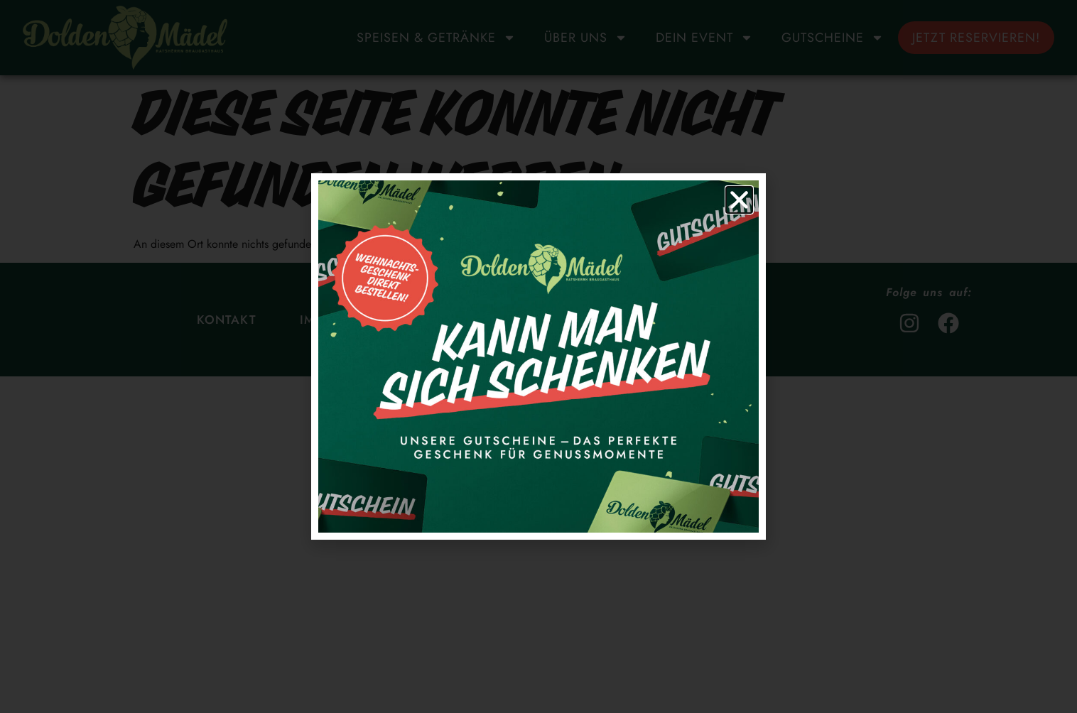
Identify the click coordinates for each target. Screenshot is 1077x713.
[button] (739, 199)
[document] (538, 356)
